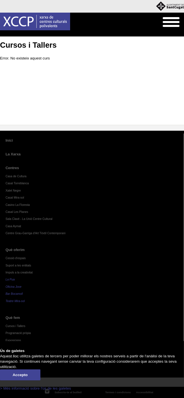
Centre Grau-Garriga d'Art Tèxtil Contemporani (36, 233)
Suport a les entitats (18, 265)
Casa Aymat (13, 226)
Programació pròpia (18, 333)
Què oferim (15, 250)
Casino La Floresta (18, 204)
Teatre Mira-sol (15, 301)
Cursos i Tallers (37, 34)
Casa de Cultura (16, 176)
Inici (3, 34)
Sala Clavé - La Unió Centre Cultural (29, 218)
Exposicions (13, 340)
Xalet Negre (13, 190)
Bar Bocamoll (14, 293)
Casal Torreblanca (17, 183)
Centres (12, 168)
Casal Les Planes (17, 211)
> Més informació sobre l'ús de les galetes (35, 388)
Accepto (20, 375)
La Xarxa (13, 154)
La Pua (10, 279)
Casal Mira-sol (15, 197)
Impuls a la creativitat (19, 272)
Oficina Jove (14, 286)
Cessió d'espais (16, 258)
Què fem (15, 34)
